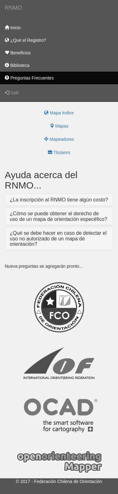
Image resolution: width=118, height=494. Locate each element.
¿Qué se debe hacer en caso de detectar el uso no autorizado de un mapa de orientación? (58, 238)
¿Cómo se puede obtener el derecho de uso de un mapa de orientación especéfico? (58, 216)
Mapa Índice (59, 112)
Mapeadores (59, 139)
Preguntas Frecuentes (29, 77)
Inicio (13, 27)
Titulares (59, 152)
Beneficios (18, 52)
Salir (12, 92)
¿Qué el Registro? (25, 40)
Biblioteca (17, 65)
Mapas (59, 126)
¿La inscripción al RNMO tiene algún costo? (59, 199)
